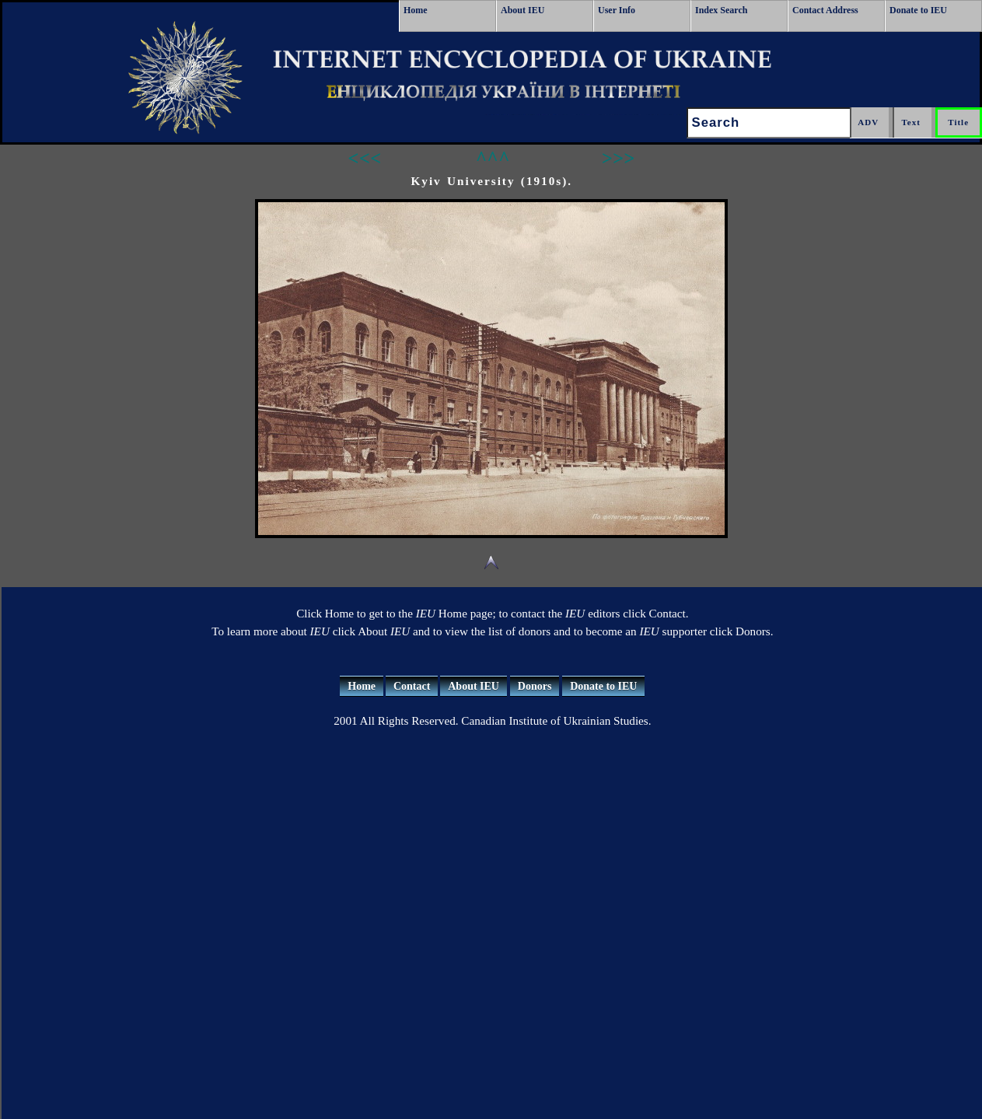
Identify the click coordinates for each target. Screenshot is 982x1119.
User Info (616, 10)
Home (416, 10)
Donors (535, 686)
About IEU (522, 10)
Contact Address (825, 10)
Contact (411, 686)
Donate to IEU (918, 10)
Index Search (721, 10)
